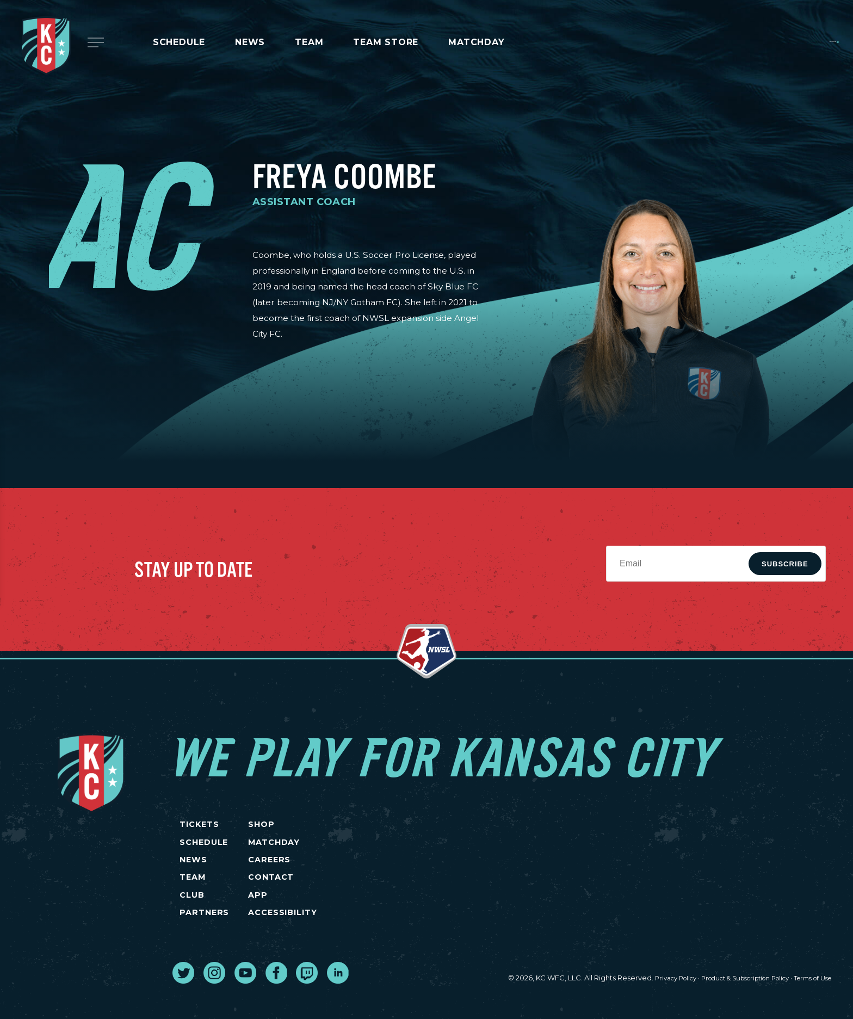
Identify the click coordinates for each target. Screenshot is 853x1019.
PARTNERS (204, 940)
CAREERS (313, 872)
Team (309, 42)
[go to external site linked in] (338, 1003)
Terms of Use (808, 1008)
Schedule (179, 42)
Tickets (801, 41)
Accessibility (328, 940)
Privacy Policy (647, 1008)
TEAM (192, 895)
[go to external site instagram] (214, 1003)
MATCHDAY (476, 42)
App (300, 917)
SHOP (304, 827)
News (250, 42)
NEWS (193, 872)
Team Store (385, 42)
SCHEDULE (204, 849)
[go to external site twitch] (307, 1003)
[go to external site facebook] (276, 1003)
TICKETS (200, 827)
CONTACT (315, 895)
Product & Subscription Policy (729, 1008)
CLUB (191, 917)
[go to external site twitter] (183, 1003)
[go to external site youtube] (245, 1003)
